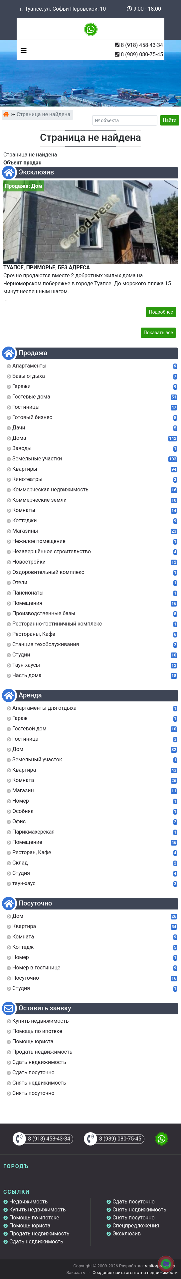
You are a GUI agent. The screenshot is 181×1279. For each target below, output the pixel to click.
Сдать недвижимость (36, 1241)
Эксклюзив (126, 1233)
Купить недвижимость (37, 1209)
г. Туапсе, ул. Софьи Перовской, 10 (63, 9)
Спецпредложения (135, 1225)
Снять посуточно (133, 1217)
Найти (170, 120)
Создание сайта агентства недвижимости (135, 1272)
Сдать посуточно (133, 1201)
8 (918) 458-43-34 (142, 45)
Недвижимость (28, 1201)
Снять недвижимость (139, 1209)
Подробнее (161, 312)
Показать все (158, 332)
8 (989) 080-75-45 (142, 54)
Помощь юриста (29, 1225)
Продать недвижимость (39, 1233)
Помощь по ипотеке (34, 1217)
